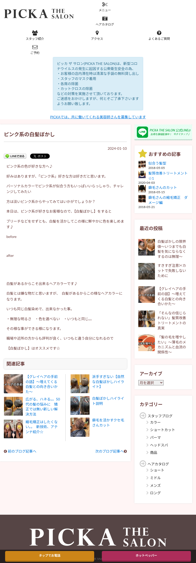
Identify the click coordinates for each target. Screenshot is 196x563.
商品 (153, 452)
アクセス (97, 35)
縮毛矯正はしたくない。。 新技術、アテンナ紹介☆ (42, 427)
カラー (155, 422)
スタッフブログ (160, 416)
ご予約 (35, 49)
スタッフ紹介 (35, 35)
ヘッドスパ (159, 445)
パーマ (155, 437)
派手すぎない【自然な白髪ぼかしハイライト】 (108, 381)
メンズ (155, 485)
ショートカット (162, 430)
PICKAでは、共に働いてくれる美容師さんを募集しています (98, 117)
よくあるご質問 (159, 35)
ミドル (155, 478)
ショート (157, 470)
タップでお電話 (49, 555)
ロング (155, 493)
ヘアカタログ (105, 21)
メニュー (105, 7)
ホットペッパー (146, 555)
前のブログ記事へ (22, 451)
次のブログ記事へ (109, 451)
